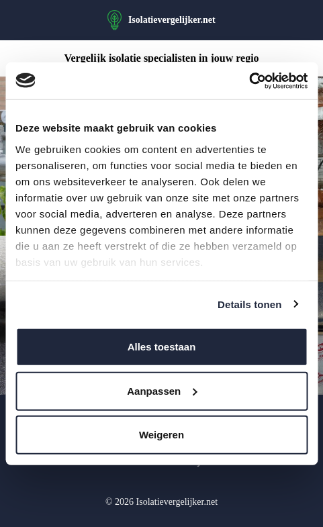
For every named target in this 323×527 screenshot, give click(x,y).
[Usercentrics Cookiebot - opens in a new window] (249, 80)
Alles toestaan (162, 346)
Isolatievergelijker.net (172, 20)
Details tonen (249, 303)
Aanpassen (162, 390)
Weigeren (161, 434)
